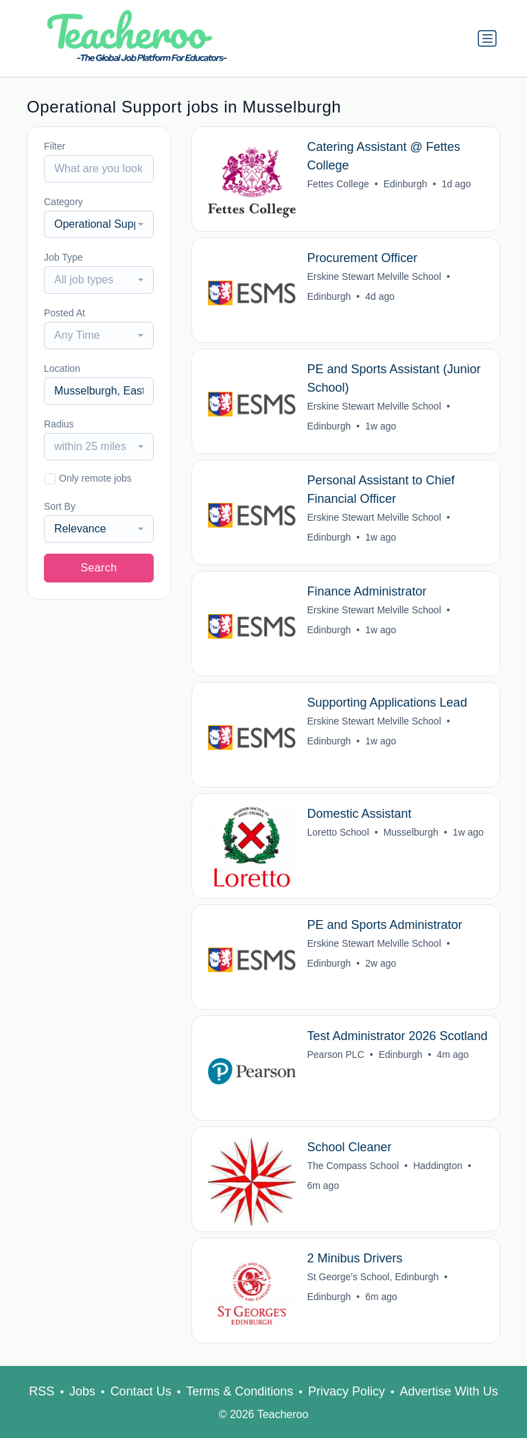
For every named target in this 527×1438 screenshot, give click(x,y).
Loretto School (338, 832)
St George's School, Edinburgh (373, 1276)
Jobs (82, 1391)
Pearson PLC (335, 1054)
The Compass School (353, 1165)
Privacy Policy (346, 1391)
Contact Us (141, 1391)
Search (98, 568)
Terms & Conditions (239, 1391)
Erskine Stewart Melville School (374, 276)
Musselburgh (411, 832)
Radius (59, 424)
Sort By (59, 506)
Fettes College (338, 183)
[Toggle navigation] (487, 38)
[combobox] (99, 224)
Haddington (438, 1165)
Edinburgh (406, 183)
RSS (41, 1391)
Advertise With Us (449, 1391)
